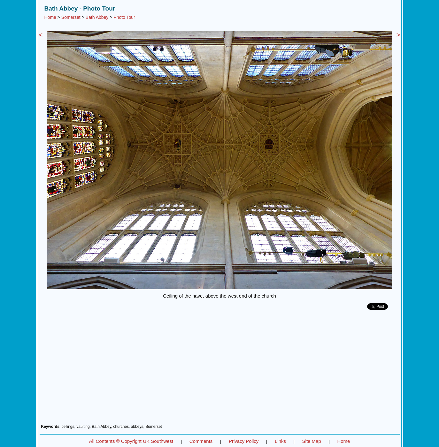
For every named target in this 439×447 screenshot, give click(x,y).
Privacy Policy (243, 441)
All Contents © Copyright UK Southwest (131, 441)
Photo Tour (124, 17)
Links (280, 441)
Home (50, 17)
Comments (201, 441)
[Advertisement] (219, 369)
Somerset (71, 17)
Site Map (311, 441)
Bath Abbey (97, 17)
